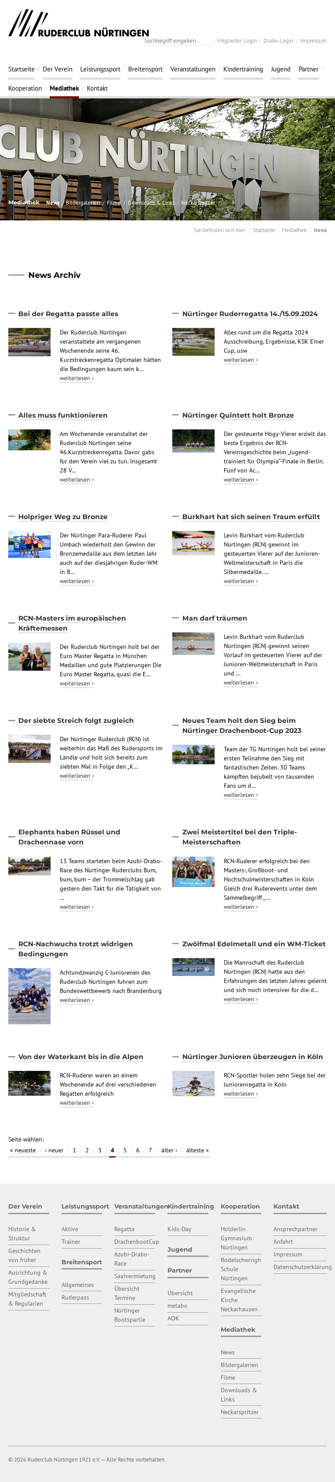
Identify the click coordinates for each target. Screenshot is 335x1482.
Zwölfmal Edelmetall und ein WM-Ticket (254, 944)
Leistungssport (100, 68)
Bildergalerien (83, 202)
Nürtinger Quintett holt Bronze (238, 415)
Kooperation (25, 88)
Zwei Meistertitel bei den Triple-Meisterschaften (239, 837)
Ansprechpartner (295, 1229)
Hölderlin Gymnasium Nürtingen (236, 1238)
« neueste (23, 1150)
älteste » (197, 1150)
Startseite (21, 68)
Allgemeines (78, 1285)
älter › (169, 1150)
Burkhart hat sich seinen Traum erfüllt (251, 517)
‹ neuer (54, 1150)
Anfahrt (283, 1242)
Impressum (313, 40)
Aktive (70, 1229)
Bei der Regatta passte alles (68, 314)
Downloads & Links (151, 202)
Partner (308, 68)
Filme (114, 202)
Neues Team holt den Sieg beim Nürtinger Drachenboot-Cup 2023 (241, 725)
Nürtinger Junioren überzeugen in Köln (252, 1057)
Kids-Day (179, 1229)
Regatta (124, 1229)
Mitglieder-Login (237, 40)
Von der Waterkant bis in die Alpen (81, 1057)
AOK (173, 1318)
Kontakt (97, 88)
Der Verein (57, 68)
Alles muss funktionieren (63, 415)
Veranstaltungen (193, 68)
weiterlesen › (77, 378)
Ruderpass (75, 1297)
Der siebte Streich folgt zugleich (76, 720)
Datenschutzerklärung (302, 1267)
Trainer (71, 1242)
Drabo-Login (278, 40)
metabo (178, 1306)
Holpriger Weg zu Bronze (63, 517)
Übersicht (180, 1293)
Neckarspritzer (198, 202)
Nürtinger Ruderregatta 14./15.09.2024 (250, 314)
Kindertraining (243, 68)
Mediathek (64, 88)
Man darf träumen (214, 618)
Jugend (281, 68)
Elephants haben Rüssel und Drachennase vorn (69, 837)
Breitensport (145, 68)
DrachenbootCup (136, 1242)
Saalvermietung (135, 1276)
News (52, 202)
